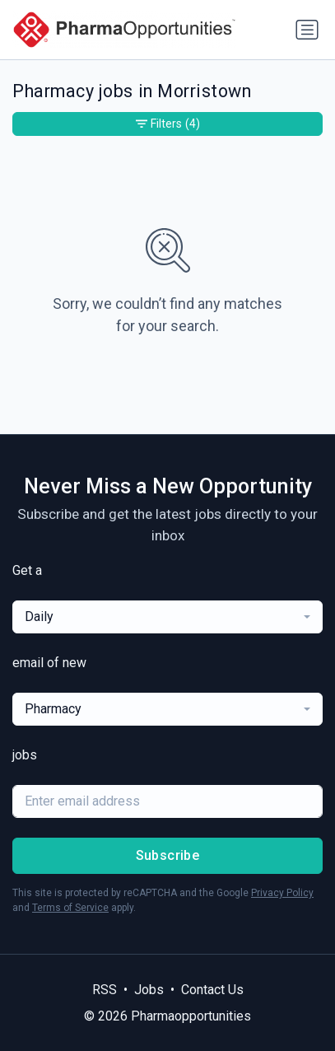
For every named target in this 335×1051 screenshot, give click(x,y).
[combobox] (167, 616)
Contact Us (212, 989)
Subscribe (168, 855)
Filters (168, 124)
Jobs (149, 989)
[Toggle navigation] (307, 29)
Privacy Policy (282, 893)
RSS (104, 989)
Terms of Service (70, 907)
